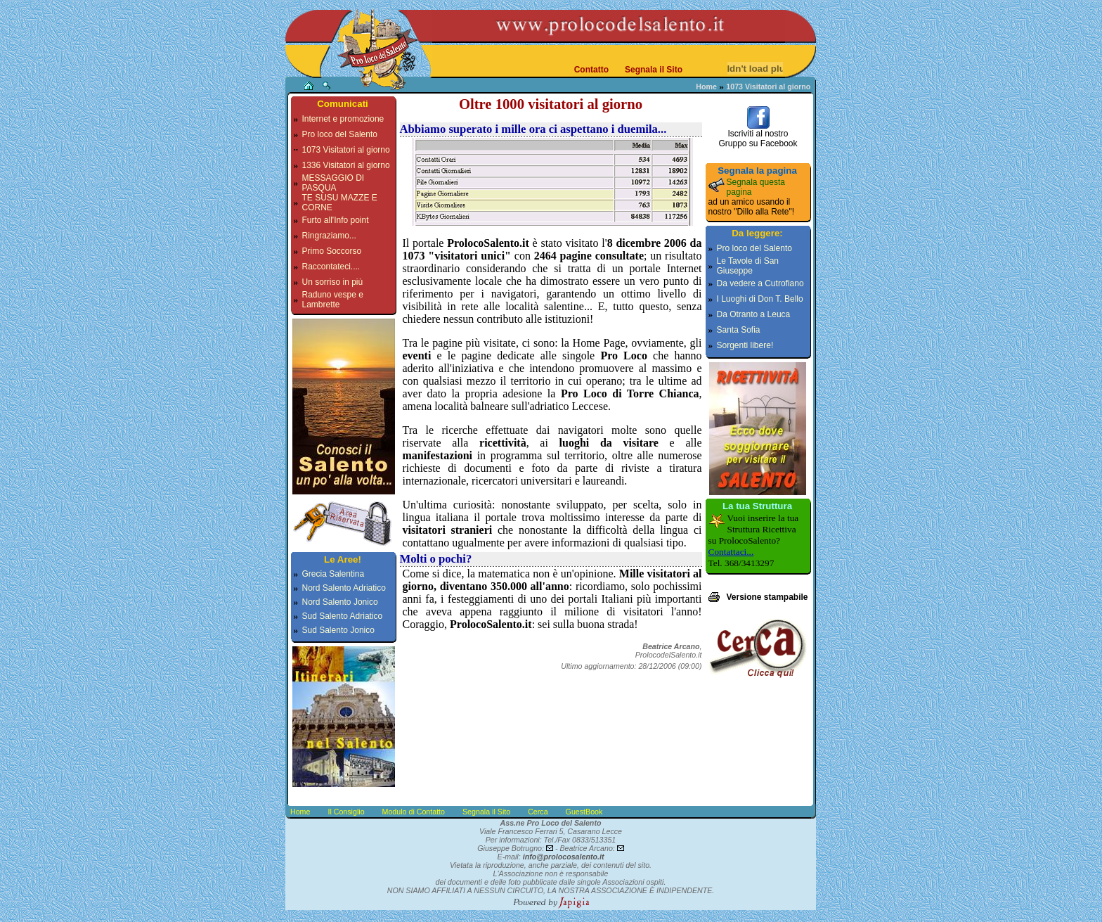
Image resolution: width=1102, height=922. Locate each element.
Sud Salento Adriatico (342, 616)
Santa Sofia (738, 330)
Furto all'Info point (335, 220)
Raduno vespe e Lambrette (332, 299)
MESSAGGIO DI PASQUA (333, 183)
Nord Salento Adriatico (344, 588)
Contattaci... (731, 551)
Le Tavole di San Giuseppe (748, 266)
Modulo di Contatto (413, 811)
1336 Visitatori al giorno (346, 165)
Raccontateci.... (331, 266)
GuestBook (584, 811)
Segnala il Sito (653, 70)
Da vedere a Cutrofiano (760, 283)
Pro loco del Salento (339, 134)
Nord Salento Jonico (340, 602)
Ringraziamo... (329, 236)
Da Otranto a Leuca (754, 314)
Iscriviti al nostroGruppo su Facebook (757, 134)
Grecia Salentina (333, 574)
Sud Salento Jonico (338, 630)
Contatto (591, 70)
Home (706, 86)
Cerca (537, 811)
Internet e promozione (343, 119)
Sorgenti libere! (745, 345)
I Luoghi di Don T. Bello (760, 299)
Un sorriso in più (332, 282)
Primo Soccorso (332, 251)
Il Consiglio (346, 811)
